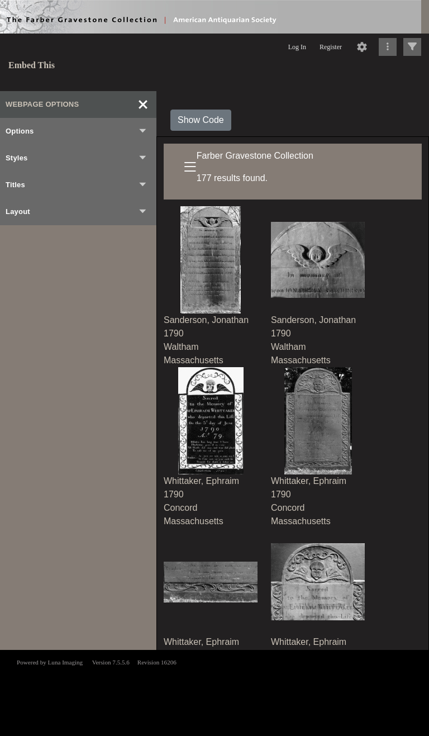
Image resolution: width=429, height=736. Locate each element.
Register (331, 47)
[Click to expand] (412, 47)
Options (76, 131)
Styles (76, 158)
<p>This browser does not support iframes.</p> (214, 692)
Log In (297, 47)
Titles (76, 185)
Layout (76, 211)
